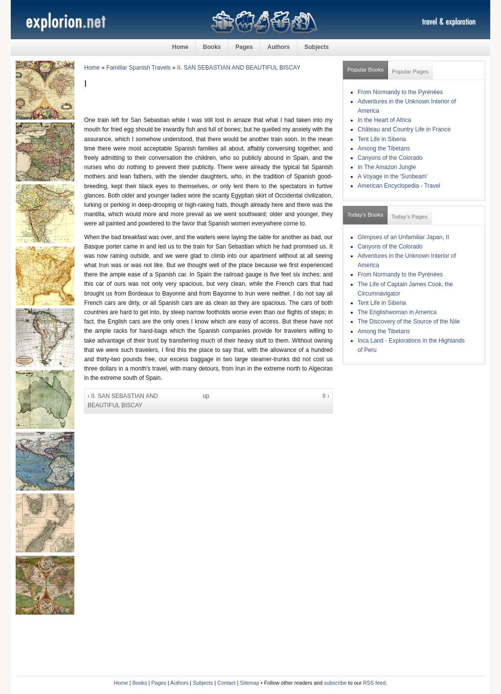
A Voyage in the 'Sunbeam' (393, 176)
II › (325, 396)
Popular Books (365, 70)
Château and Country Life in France (404, 129)
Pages (243, 47)
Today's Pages (409, 217)
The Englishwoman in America (397, 312)
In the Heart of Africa (384, 120)
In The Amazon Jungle (387, 167)
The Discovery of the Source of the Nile (409, 321)
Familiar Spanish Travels (138, 67)
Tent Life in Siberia (382, 139)
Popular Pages (410, 71)
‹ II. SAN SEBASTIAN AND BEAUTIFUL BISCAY (123, 401)
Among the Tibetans (384, 148)
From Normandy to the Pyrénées (400, 92)
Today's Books (365, 215)
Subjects (316, 47)
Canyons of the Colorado (390, 157)
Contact (226, 683)
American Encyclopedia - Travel (399, 185)
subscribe (335, 683)
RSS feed (374, 683)
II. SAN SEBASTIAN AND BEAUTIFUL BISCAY (238, 67)
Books (212, 47)
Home (180, 47)
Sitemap (249, 683)
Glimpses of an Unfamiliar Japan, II (403, 237)
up (206, 396)
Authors (278, 47)
